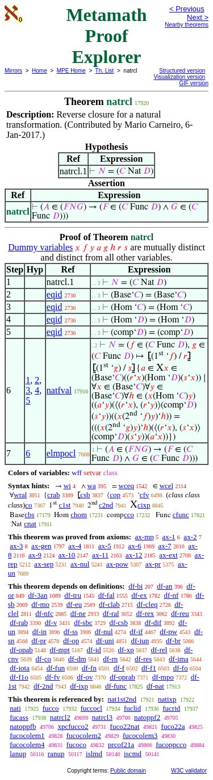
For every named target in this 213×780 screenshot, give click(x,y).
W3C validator (189, 771)
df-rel (159, 649)
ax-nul (79, 564)
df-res (143, 659)
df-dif (153, 622)
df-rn (110, 659)
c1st (64, 505)
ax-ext (168, 555)
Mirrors (13, 71)
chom (78, 514)
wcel (167, 485)
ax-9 (34, 555)
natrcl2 (60, 717)
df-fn (89, 668)
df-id (94, 649)
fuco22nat (125, 726)
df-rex (145, 613)
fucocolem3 (140, 735)
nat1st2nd (121, 699)
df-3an (38, 595)
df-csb (118, 622)
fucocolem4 (27, 744)
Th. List (104, 71)
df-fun (56, 668)
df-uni (105, 640)
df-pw (168, 631)
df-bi (135, 586)
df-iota (20, 668)
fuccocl (91, 708)
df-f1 (148, 668)
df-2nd (43, 686)
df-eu (74, 604)
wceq (126, 485)
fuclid (132, 708)
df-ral (111, 613)
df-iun (140, 640)
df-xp (126, 649)
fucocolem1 (27, 735)
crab (53, 494)
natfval (59, 390)
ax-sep (43, 564)
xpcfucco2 (72, 726)
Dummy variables (40, 247)
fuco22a (173, 726)
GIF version (193, 83)
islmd (94, 753)
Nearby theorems (186, 25)
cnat (30, 523)
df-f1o (19, 677)
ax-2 (190, 536)
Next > (197, 17)
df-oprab (122, 677)
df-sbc (83, 622)
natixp (167, 699)
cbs (29, 514)
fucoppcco (171, 744)
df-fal (106, 595)
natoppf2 (147, 717)
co (28, 505)
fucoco (76, 744)
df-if (136, 631)
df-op (71, 640)
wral (20, 494)
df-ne (78, 613)
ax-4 (74, 546)
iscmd (132, 753)
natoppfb (23, 726)
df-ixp (79, 686)
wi (67, 485)
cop (115, 494)
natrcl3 (102, 717)
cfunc (181, 514)
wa (91, 485)
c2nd (106, 505)
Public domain (128, 771)
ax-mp (144, 536)
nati (15, 708)
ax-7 (164, 546)
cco (129, 514)
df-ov (85, 677)
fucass (19, 717)
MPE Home (71, 71)
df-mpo (163, 677)
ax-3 (16, 546)
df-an (164, 586)
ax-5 (104, 546)
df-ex (139, 595)
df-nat (155, 686)
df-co (43, 659)
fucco (51, 708)
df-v (51, 622)
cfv (144, 494)
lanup (18, 753)
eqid (54, 294)
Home (39, 71)
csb (85, 494)
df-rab (19, 622)
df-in (39, 631)
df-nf (171, 595)
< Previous (186, 9)
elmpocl (61, 453)
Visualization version (179, 77)
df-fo (180, 668)
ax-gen (41, 546)
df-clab (109, 604)
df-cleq (147, 604)
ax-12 (134, 555)
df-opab (21, 649)
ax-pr (153, 564)
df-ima (179, 659)
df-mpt (59, 649)
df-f (119, 668)
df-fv (52, 677)
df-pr (38, 640)
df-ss (71, 631)
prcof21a (121, 744)
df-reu (180, 613)
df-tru (72, 595)
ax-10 (67, 555)
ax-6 (134, 546)
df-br (173, 640)
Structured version (182, 71)
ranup (56, 753)
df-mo (40, 604)
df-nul (104, 631)
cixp (143, 505)
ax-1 (169, 536)
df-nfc (44, 613)
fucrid (171, 708)
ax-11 (100, 555)
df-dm (77, 659)
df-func (116, 686)
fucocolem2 (83, 735)
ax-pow (117, 564)
